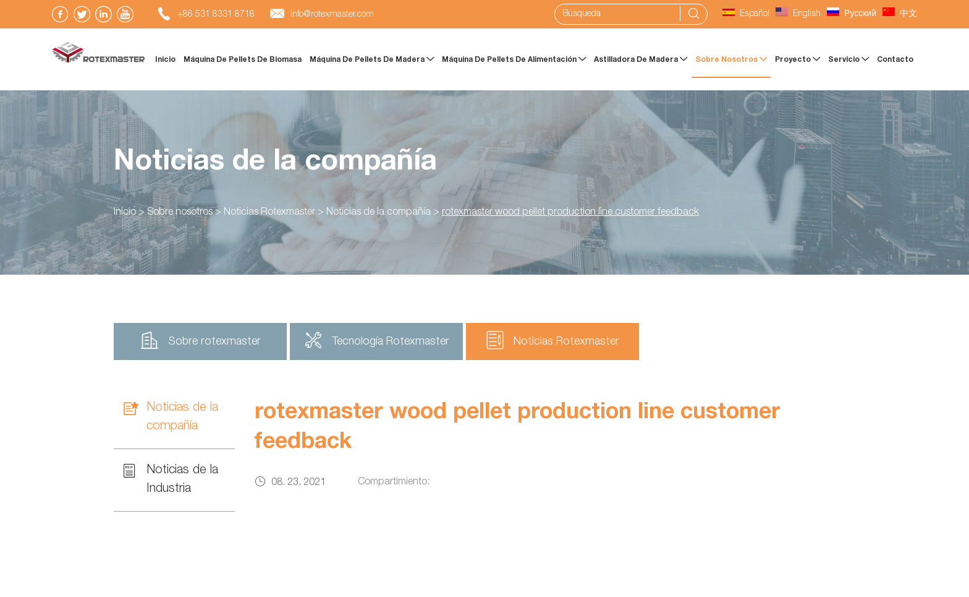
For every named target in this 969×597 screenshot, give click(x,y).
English (798, 14)
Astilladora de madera (640, 59)
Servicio (848, 59)
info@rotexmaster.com (332, 15)
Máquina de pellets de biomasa (243, 60)
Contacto (895, 60)
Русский (851, 14)
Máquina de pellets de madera (372, 59)
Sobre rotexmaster (200, 340)
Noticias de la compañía (275, 163)
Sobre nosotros (731, 59)
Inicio (165, 60)
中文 (899, 14)
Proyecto (797, 59)
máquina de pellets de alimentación (514, 59)
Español (745, 14)
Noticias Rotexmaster (269, 213)
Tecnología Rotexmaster (376, 340)
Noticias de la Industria (171, 479)
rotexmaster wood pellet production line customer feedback (570, 213)
